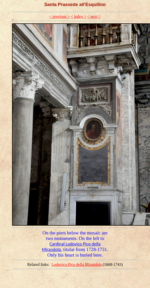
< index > (78, 16)
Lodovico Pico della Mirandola (77, 264)
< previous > (59, 16)
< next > (94, 16)
